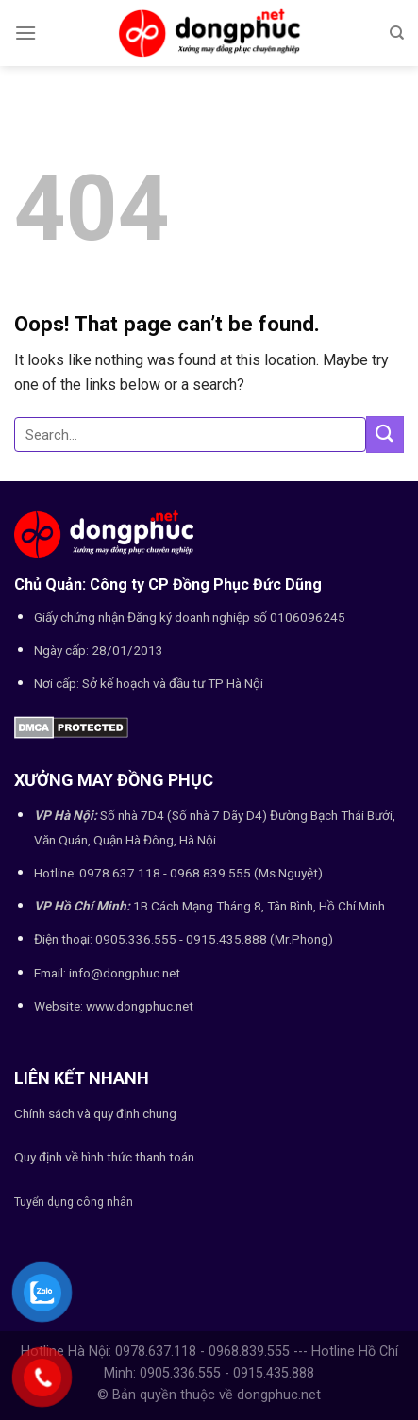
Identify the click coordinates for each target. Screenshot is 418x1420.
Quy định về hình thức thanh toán (104, 1156)
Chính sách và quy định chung (95, 1113)
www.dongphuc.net (139, 1005)
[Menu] (25, 32)
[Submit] (385, 434)
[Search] (397, 33)
